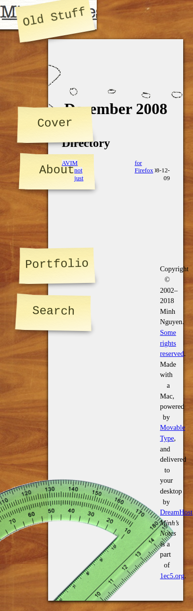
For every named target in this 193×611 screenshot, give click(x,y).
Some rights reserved (172, 343)
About (57, 170)
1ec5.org (172, 576)
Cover (55, 123)
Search (53, 311)
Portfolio (57, 264)
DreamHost (176, 512)
